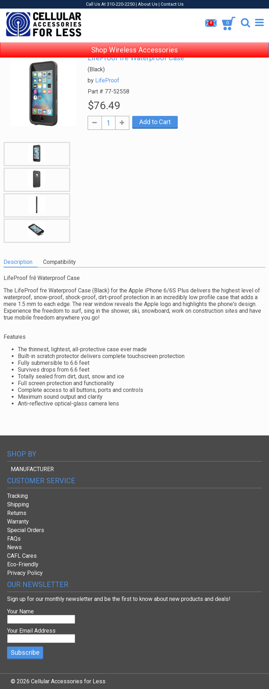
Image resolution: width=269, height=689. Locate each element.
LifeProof (107, 80)
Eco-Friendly (22, 564)
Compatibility (59, 262)
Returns (16, 513)
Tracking (17, 495)
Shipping (18, 504)
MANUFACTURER (32, 469)
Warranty (18, 521)
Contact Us (172, 4)
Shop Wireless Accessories (134, 43)
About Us (147, 4)
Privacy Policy (25, 573)
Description (18, 262)
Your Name (20, 611)
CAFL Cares (22, 555)
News (14, 547)
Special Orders (25, 530)
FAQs (14, 538)
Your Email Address (31, 630)
